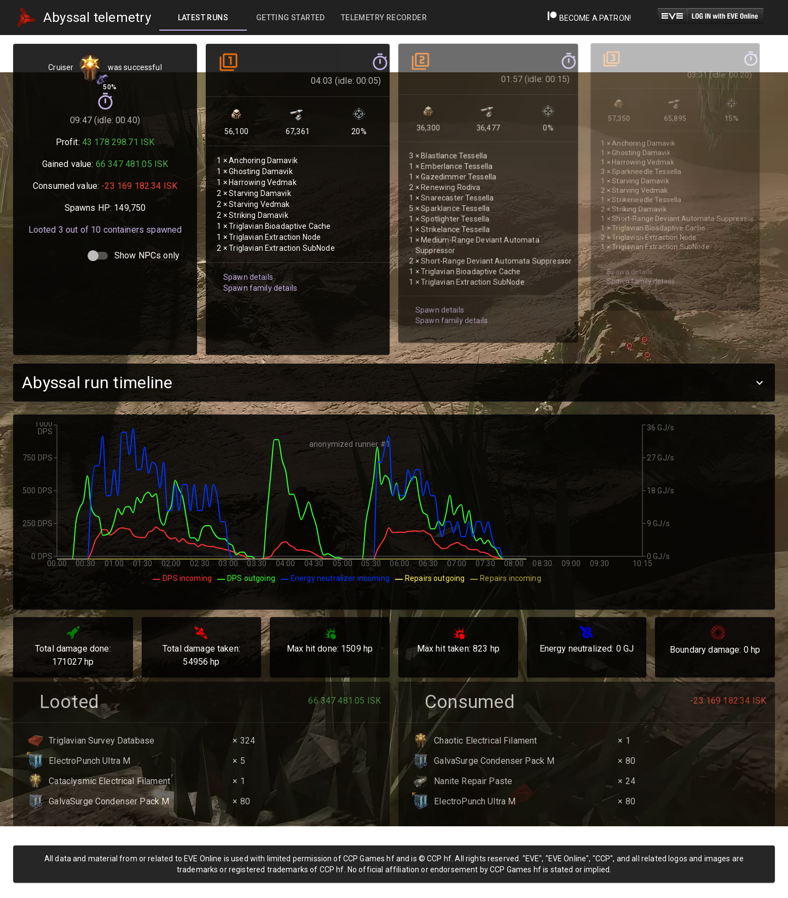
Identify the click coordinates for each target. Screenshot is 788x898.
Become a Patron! (589, 18)
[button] (394, 382)
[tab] (203, 17)
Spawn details (247, 262)
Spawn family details (258, 272)
